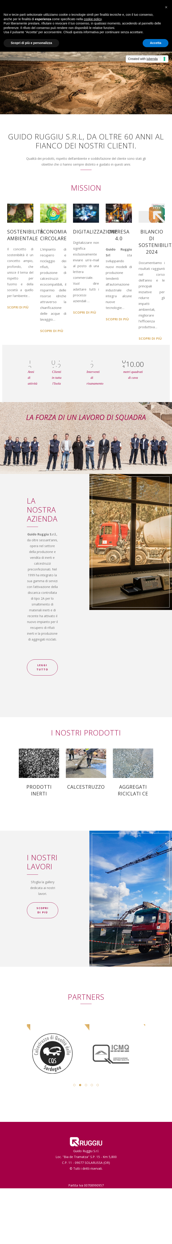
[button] (166, 7)
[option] (56, 1040)
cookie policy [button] (92, 19)
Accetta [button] (155, 43)
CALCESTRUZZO (86, 787)
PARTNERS (86, 997)
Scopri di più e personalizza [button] (31, 43)
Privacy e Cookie (86, 1203)
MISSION (86, 188)
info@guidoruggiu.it (90, 1197)
